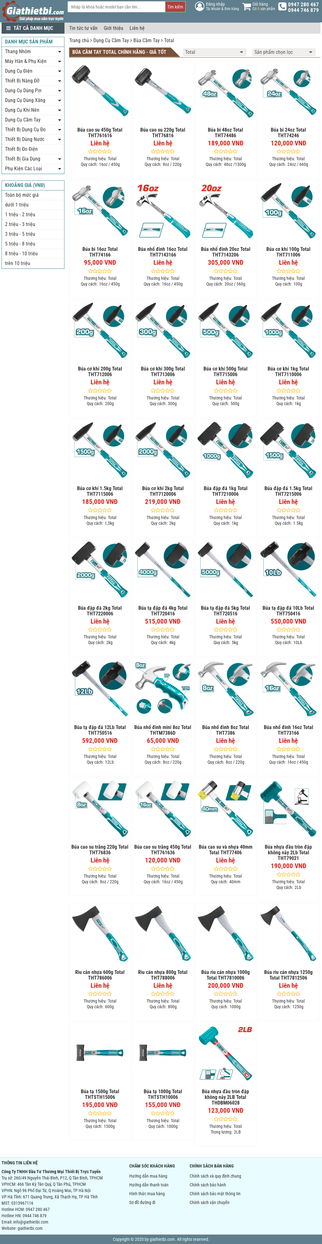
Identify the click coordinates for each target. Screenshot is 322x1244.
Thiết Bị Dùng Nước (24, 139)
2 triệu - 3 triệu (20, 224)
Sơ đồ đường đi (142, 1202)
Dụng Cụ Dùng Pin (23, 90)
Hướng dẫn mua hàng (148, 1176)
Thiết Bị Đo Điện (21, 149)
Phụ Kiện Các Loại (23, 169)
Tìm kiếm (175, 6)
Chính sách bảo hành (208, 1184)
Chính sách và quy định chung (215, 1176)
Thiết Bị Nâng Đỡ (22, 81)
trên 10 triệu (17, 263)
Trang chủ (79, 40)
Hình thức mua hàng (147, 1193)
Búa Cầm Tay (146, 40)
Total (169, 40)
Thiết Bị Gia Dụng (22, 159)
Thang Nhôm (18, 51)
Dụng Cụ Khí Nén (22, 110)
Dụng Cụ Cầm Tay (111, 40)
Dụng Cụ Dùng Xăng (25, 100)
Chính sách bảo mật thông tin (215, 1193)
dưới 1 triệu (17, 205)
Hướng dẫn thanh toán (149, 1184)
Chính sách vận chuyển (210, 1202)
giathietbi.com (30, 1228)
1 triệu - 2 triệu (20, 215)
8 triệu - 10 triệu (21, 254)
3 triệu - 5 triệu (20, 234)
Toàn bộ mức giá (22, 195)
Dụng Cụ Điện (18, 71)
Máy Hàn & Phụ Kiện (26, 61)
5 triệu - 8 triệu (20, 244)
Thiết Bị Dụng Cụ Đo (25, 130)
